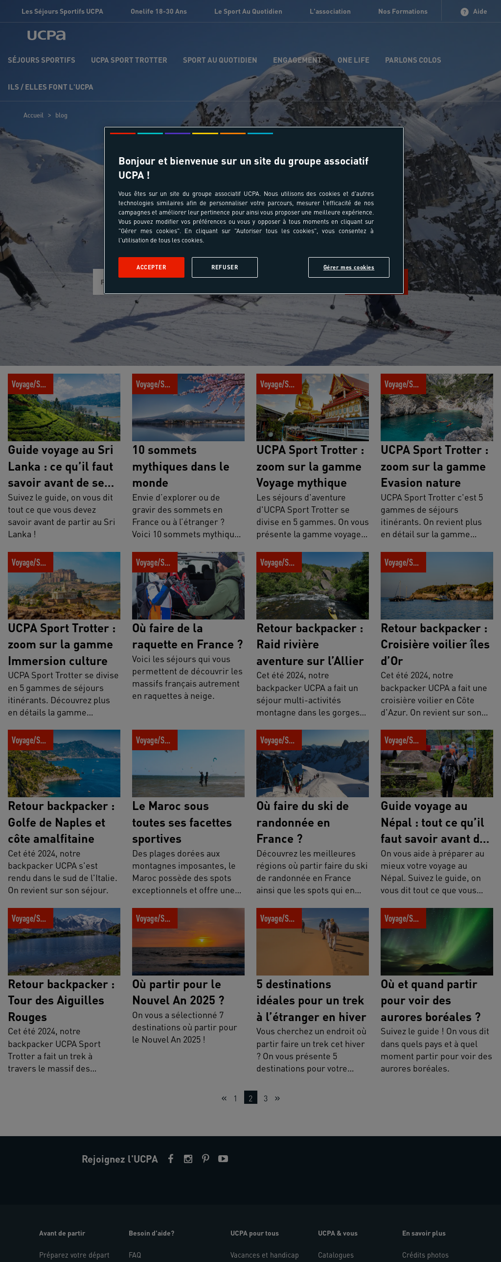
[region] (254, 210)
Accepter (151, 267)
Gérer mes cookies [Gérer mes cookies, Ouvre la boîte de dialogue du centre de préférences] (349, 267)
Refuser (224, 267)
